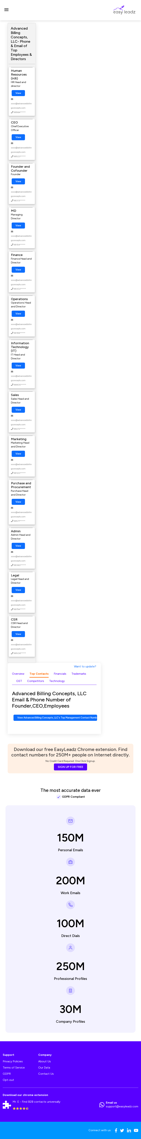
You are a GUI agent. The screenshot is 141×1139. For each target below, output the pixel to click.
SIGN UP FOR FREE (70, 767)
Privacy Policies (13, 1061)
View (18, 93)
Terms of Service (14, 1067)
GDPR (7, 1073)
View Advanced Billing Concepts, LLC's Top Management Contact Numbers (57, 717)
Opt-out (8, 1080)
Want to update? (85, 666)
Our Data (44, 1067)
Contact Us (46, 1073)
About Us (44, 1061)
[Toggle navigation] (6, 10)
